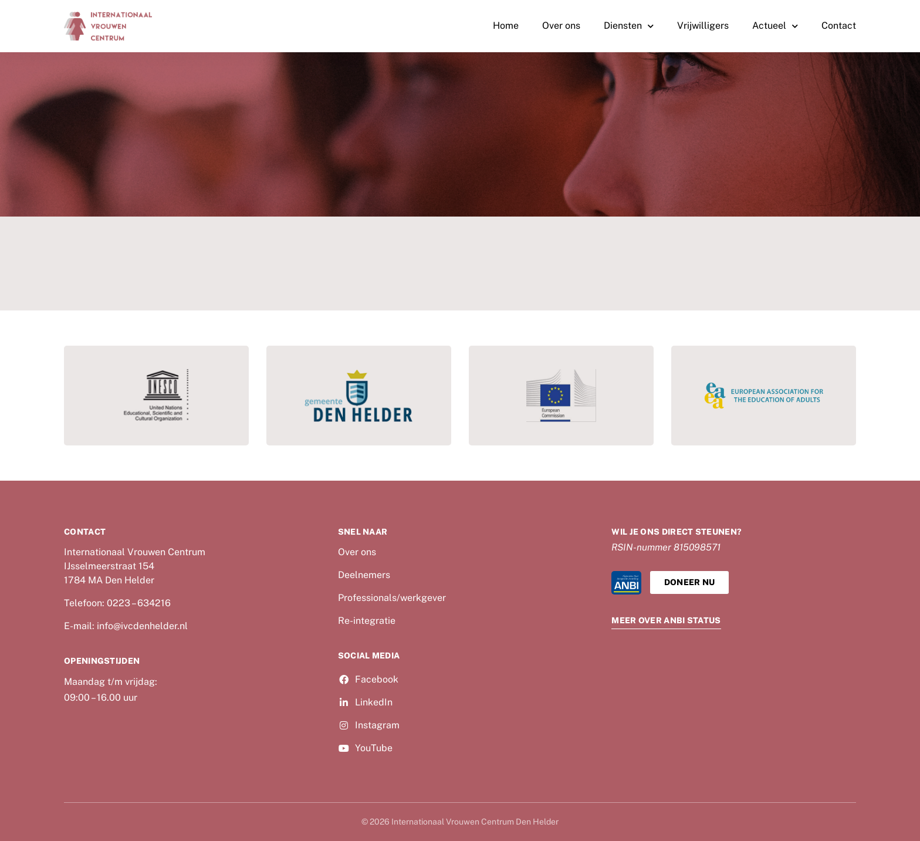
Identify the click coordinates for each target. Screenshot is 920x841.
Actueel (775, 26)
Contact (838, 25)
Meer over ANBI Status (666, 620)
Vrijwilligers (703, 25)
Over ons (561, 25)
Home (506, 25)
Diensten (629, 26)
